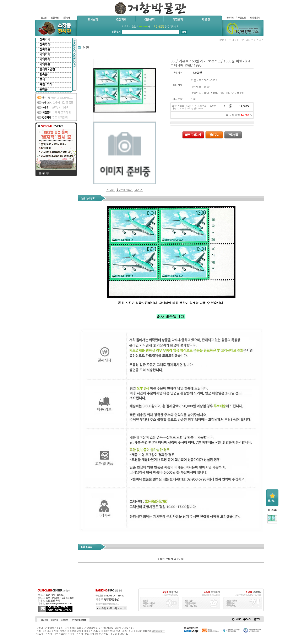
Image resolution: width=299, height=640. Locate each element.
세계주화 (44, 59)
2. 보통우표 (249, 39)
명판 (261, 39)
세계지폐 (44, 54)
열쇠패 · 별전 (47, 69)
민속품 (43, 74)
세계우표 (44, 64)
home (222, 39)
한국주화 (44, 44)
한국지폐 (44, 39)
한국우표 (44, 49)
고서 (42, 79)
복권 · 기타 (45, 84)
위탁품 (43, 89)
